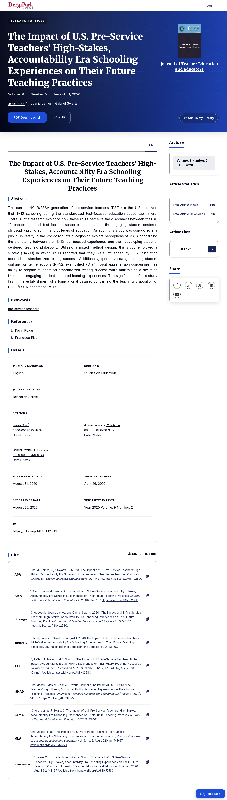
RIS (132, 553)
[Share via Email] (177, 294)
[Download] (212, 249)
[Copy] (148, 576)
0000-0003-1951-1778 (27, 430)
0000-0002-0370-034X (28, 455)
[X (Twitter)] (199, 285)
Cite (59, 117)
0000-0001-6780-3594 (99, 430)
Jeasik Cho (16, 104)
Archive (176, 142)
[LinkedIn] (211, 285)
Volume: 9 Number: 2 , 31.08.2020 (193, 163)
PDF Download (27, 117)
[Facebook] (177, 285)
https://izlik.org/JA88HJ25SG (35, 531)
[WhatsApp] (188, 285)
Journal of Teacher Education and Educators (189, 66)
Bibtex (151, 553)
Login (210, 5)
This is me (112, 425)
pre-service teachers (23, 309)
